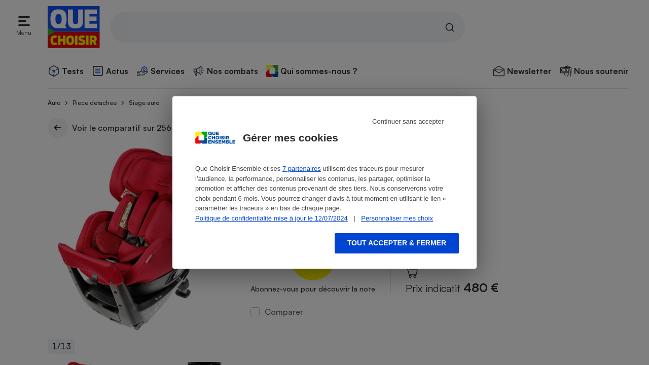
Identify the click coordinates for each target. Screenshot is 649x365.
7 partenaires (301, 168)
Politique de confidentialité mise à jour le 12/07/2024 (271, 218)
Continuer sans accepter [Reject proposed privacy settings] (408, 121)
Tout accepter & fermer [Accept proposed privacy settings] (396, 243)
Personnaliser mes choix (397, 218)
